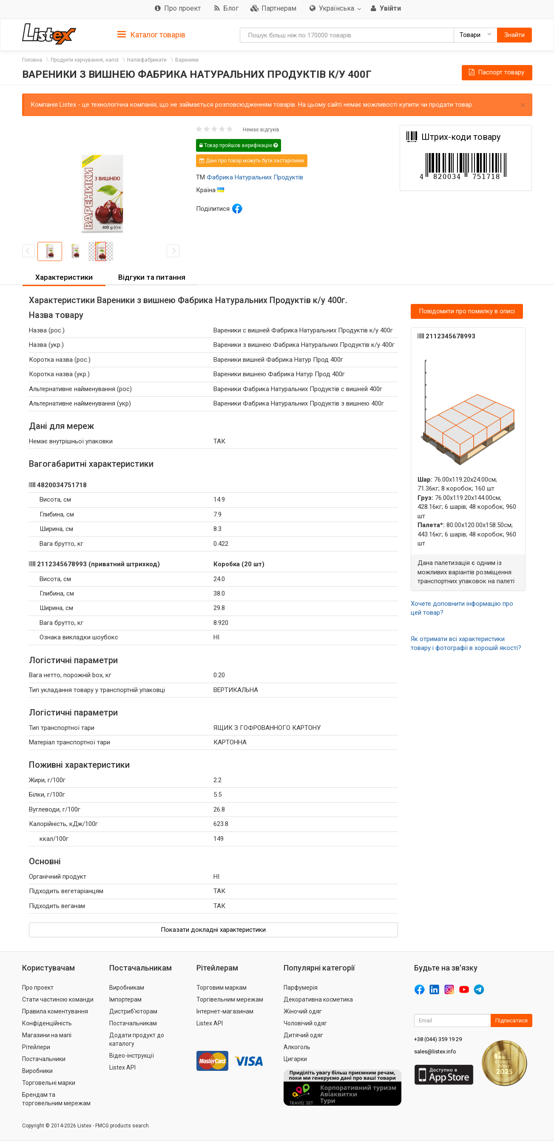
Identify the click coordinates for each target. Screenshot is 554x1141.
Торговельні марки (48, 1082)
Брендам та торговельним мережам (56, 1099)
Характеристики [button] (64, 277)
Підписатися (511, 1020)
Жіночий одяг (303, 1011)
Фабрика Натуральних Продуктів (255, 177)
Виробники (37, 1070)
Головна (32, 60)
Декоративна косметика (318, 999)
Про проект (38, 987)
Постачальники (43, 1059)
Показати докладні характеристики (213, 930)
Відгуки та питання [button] (151, 277)
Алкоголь (297, 1047)
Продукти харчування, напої (85, 60)
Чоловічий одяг (305, 1023)
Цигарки (295, 1059)
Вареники (187, 60)
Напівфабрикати (147, 60)
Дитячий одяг (303, 1035)
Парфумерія (301, 987)
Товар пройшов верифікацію (238, 145)
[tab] (151, 34)
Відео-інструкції (131, 1055)
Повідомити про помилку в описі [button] (467, 311)
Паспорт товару (496, 72)
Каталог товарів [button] (151, 34)
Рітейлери (36, 1047)
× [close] (523, 105)
